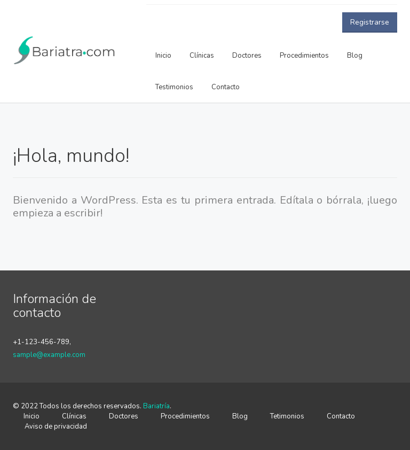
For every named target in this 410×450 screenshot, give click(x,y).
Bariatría (156, 406)
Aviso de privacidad (56, 426)
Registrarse (369, 22)
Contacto (225, 87)
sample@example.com (49, 355)
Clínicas (202, 55)
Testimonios (174, 87)
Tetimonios (287, 416)
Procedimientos (304, 55)
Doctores (247, 55)
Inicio (163, 55)
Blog (354, 55)
